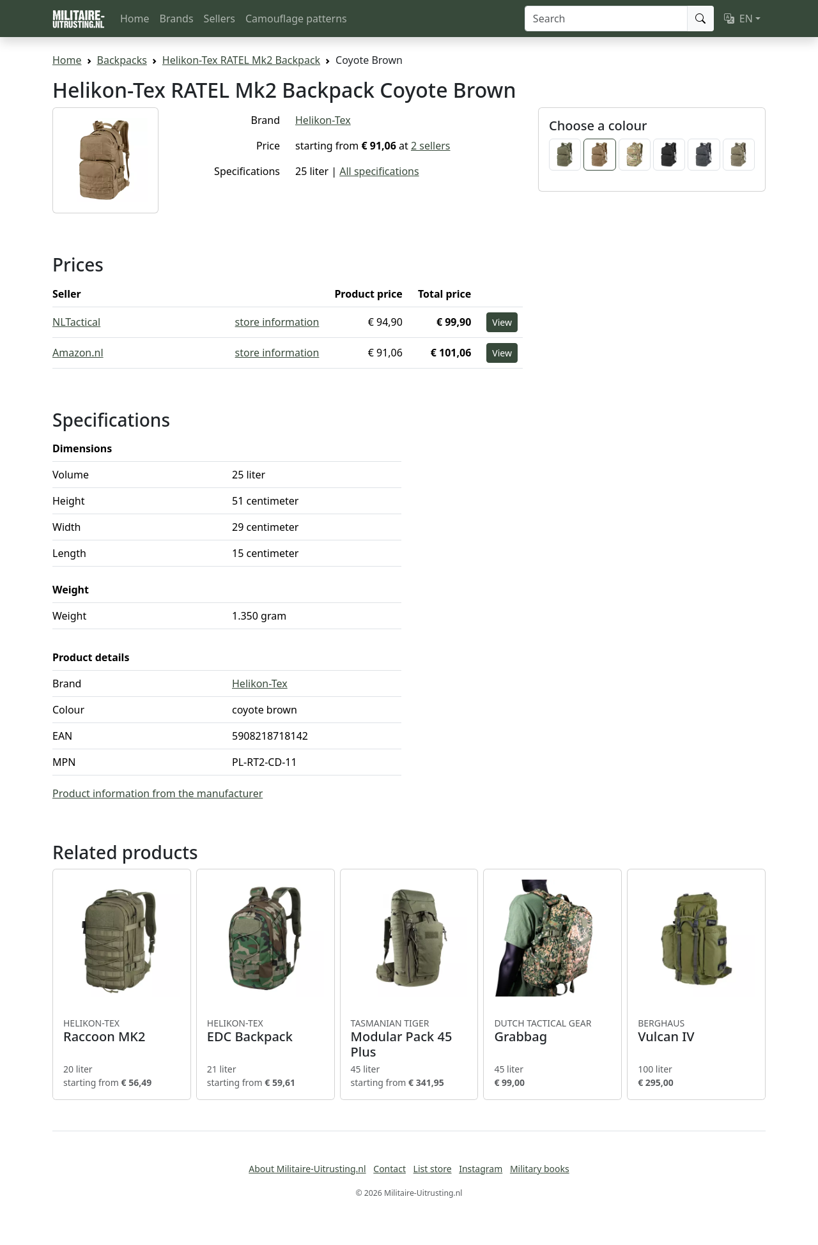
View (502, 322)
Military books (539, 1169)
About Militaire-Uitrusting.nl (307, 1169)
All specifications (379, 171)
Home (135, 18)
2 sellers (431, 146)
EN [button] (738, 18)
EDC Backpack (265, 1031)
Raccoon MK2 (121, 1031)
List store (432, 1169)
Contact (389, 1169)
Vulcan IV (696, 1031)
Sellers (219, 18)
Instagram (480, 1169)
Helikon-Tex (323, 120)
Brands (177, 18)
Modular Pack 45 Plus (409, 1038)
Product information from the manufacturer (157, 793)
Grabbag (552, 1031)
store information (277, 322)
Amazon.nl (78, 353)
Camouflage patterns (296, 18)
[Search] (606, 18)
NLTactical (76, 322)
